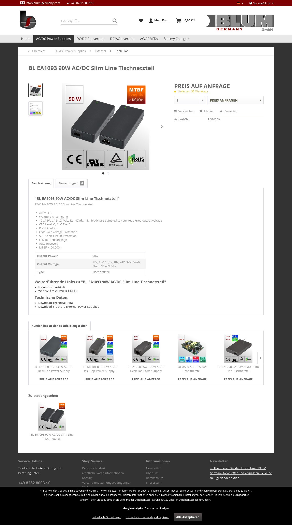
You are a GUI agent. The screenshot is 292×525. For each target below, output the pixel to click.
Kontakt (87, 478)
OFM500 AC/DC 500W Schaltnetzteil (192, 369)
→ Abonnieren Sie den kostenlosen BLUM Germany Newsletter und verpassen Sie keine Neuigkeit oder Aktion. (241, 473)
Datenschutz (154, 478)
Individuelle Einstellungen (106, 517)
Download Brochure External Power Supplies (67, 307)
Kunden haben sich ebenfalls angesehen (59, 326)
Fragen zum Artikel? (50, 287)
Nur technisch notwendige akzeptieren (147, 517)
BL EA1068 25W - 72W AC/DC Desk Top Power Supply (146, 369)
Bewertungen (71, 183)
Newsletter (153, 468)
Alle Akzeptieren (187, 517)
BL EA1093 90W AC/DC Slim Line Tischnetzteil (52, 436)
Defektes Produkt (93, 468)
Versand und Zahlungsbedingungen (106, 482)
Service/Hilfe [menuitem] (260, 3)
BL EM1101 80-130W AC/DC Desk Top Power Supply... (100, 369)
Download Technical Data (54, 303)
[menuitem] (59, 3)
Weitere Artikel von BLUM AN (56, 291)
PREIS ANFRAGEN (235, 100)
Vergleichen (184, 111)
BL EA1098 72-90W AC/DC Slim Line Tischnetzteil (238, 369)
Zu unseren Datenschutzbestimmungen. (188, 499)
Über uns (152, 473)
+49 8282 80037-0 (80, 3)
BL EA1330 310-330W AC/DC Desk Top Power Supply (53, 369)
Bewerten (228, 111)
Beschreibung (41, 183)
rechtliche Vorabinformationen (103, 473)
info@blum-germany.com (40, 3)
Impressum (153, 482)
